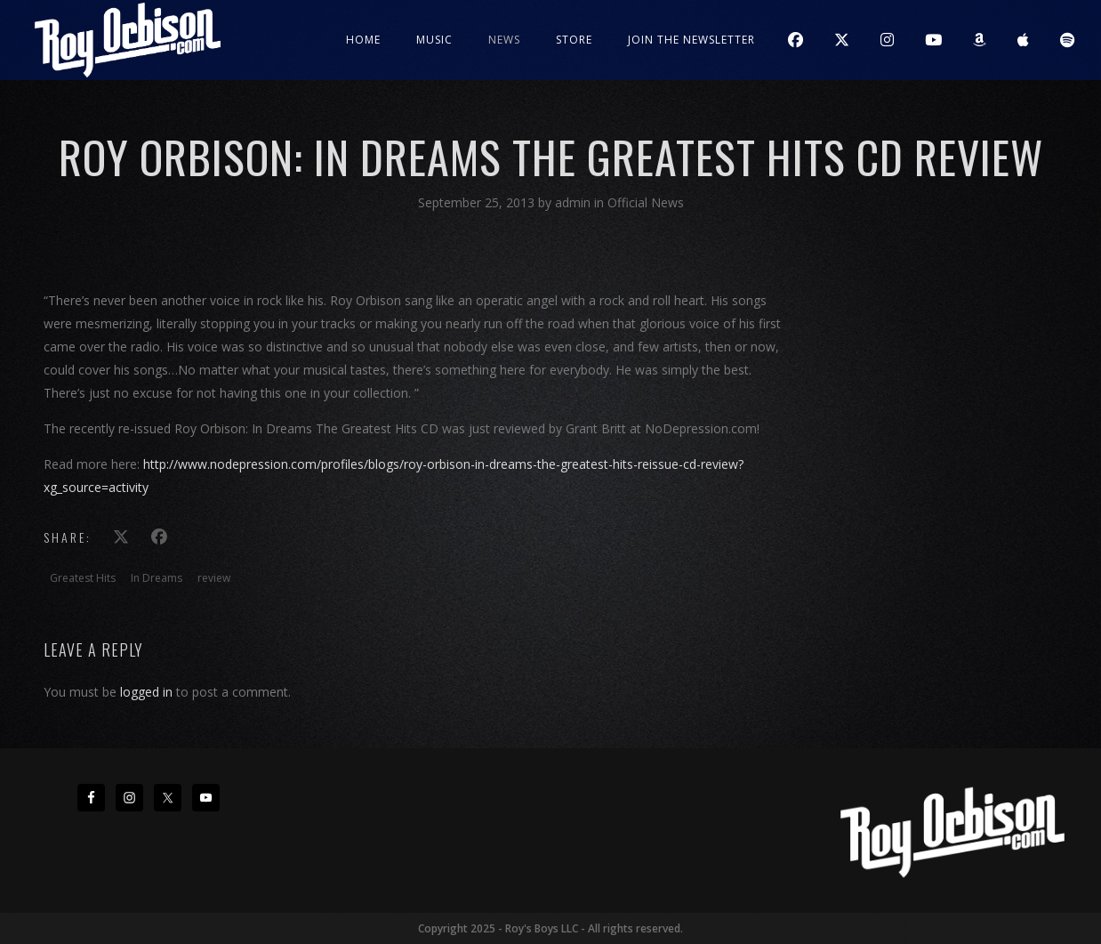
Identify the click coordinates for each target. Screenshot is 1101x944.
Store (574, 39)
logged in (146, 691)
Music (434, 39)
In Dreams (156, 577)
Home (363, 39)
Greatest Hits (83, 577)
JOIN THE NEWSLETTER (691, 39)
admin (574, 202)
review (213, 577)
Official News (645, 202)
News (504, 39)
